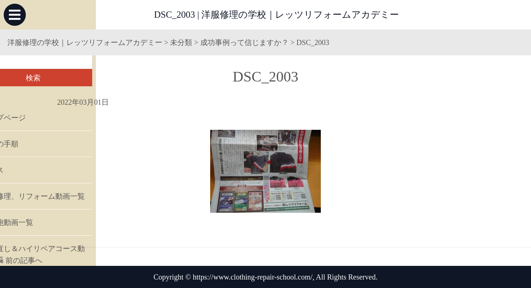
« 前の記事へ (21, 260)
